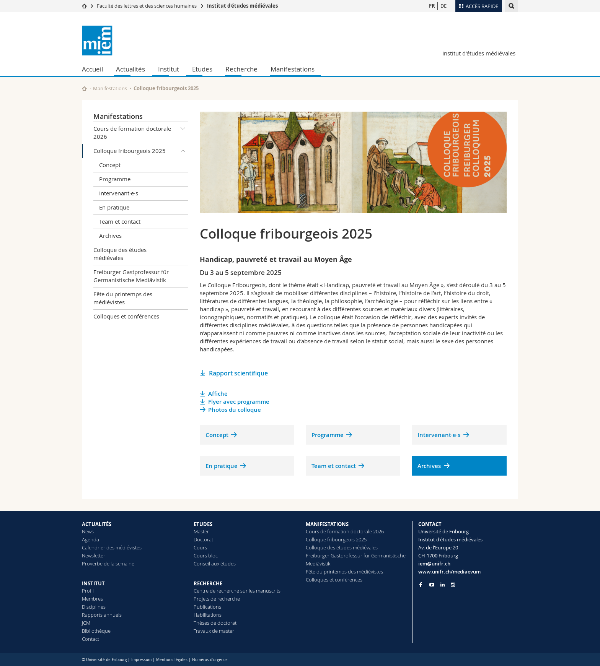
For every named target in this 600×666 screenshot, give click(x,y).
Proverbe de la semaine (108, 563)
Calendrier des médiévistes (112, 547)
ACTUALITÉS (96, 524)
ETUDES (203, 524)
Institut (168, 69)
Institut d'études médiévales (242, 5)
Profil (88, 590)
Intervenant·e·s (118, 193)
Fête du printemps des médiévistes (122, 298)
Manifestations (293, 69)
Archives (110, 235)
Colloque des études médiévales (120, 254)
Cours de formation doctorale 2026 (140, 131)
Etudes (202, 69)
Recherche (241, 69)
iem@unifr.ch (434, 563)
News (88, 531)
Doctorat (203, 539)
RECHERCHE (208, 583)
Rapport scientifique (238, 373)
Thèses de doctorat (215, 622)
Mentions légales (172, 659)
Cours (200, 547)
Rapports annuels (102, 614)
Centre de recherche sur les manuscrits (237, 590)
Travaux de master (214, 630)
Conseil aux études (215, 563)
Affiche (218, 394)
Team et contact (119, 221)
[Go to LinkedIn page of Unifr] (442, 584)
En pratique (114, 207)
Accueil (92, 69)
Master (201, 531)
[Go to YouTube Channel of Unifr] (431, 584)
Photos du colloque (234, 410)
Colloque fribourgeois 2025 (140, 151)
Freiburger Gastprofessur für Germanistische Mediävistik (131, 276)
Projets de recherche (217, 598)
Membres (92, 598)
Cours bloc (206, 555)
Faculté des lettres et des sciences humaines (147, 5)
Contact (90, 638)
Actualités (130, 69)
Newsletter (93, 555)
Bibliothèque (96, 630)
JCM (86, 622)
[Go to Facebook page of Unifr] (420, 584)
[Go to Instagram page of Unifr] (453, 584)
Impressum (141, 659)
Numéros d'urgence (210, 659)
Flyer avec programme (238, 402)
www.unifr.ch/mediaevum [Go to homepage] (449, 571)
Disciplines (94, 606)
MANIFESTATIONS (327, 524)
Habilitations (208, 614)
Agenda (90, 539)
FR (432, 5)
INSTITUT (93, 583)
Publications (207, 606)
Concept (110, 165)
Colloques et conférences (126, 316)
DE (443, 5)
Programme (114, 179)
